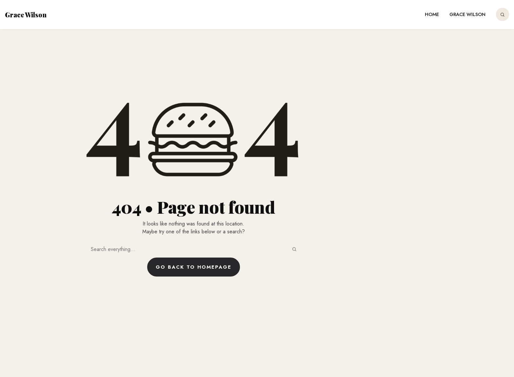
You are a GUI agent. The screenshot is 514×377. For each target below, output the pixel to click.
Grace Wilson (26, 14)
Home (432, 14)
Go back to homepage (193, 267)
